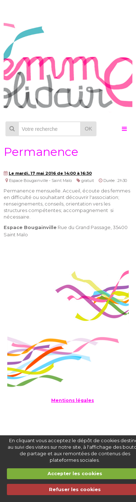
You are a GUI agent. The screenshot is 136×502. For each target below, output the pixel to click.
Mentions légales (72, 400)
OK (88, 129)
